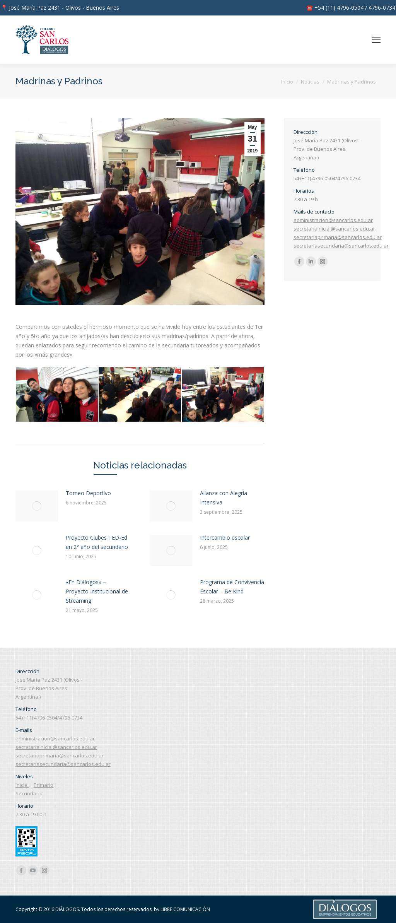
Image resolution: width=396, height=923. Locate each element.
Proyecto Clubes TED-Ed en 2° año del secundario (97, 542)
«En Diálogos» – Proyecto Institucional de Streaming (97, 591)
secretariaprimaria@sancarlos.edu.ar (338, 237)
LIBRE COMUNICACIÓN (185, 909)
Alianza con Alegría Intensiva (223, 497)
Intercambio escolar (225, 537)
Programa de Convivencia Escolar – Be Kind (232, 586)
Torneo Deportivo (88, 493)
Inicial (22, 784)
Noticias (310, 81)
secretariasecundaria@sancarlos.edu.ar (341, 245)
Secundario (29, 793)
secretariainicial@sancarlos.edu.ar (334, 228)
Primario (43, 784)
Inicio (287, 81)
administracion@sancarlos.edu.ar (333, 220)
